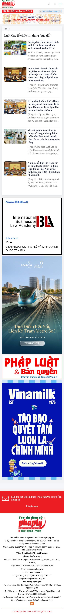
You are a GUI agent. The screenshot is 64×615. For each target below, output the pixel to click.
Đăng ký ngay (32, 506)
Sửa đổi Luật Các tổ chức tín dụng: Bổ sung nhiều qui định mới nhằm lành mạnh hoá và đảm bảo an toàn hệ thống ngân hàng (44, 136)
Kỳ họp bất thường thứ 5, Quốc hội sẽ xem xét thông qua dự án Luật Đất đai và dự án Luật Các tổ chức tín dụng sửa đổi (43, 105)
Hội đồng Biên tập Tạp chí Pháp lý (17, 11)
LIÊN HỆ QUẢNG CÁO (22, 611)
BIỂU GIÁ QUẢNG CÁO (41, 611)
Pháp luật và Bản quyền (35, 575)
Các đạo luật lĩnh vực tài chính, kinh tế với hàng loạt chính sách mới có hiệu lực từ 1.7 (43, 45)
